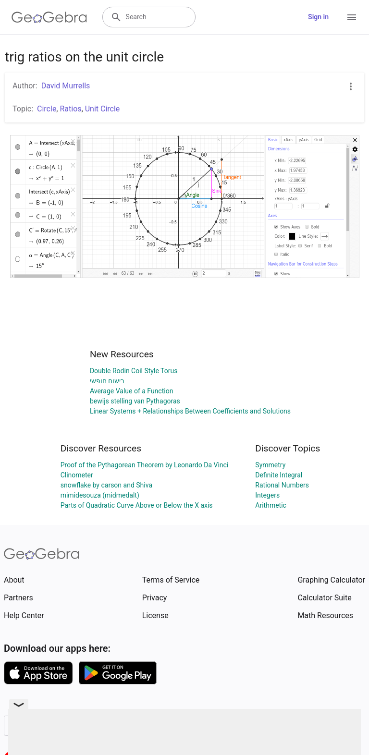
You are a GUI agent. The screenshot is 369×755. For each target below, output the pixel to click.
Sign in (318, 17)
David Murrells (65, 85)
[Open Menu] (351, 17)
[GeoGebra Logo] (49, 17)
